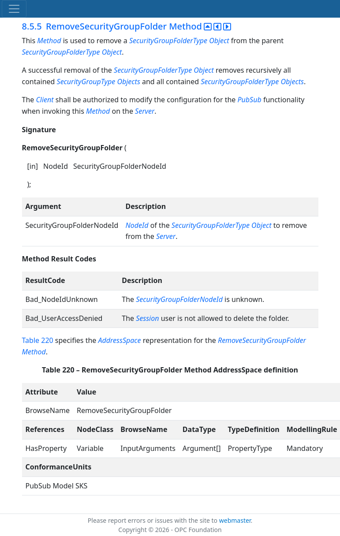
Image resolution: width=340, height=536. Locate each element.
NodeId (136, 225)
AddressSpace (119, 340)
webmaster (235, 520)
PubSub (250, 99)
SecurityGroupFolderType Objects (252, 81)
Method (49, 40)
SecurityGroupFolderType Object (179, 40)
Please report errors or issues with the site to (153, 520)
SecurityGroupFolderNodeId (179, 299)
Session (147, 318)
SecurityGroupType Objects (98, 81)
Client (44, 99)
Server (144, 111)
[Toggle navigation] (14, 9)
